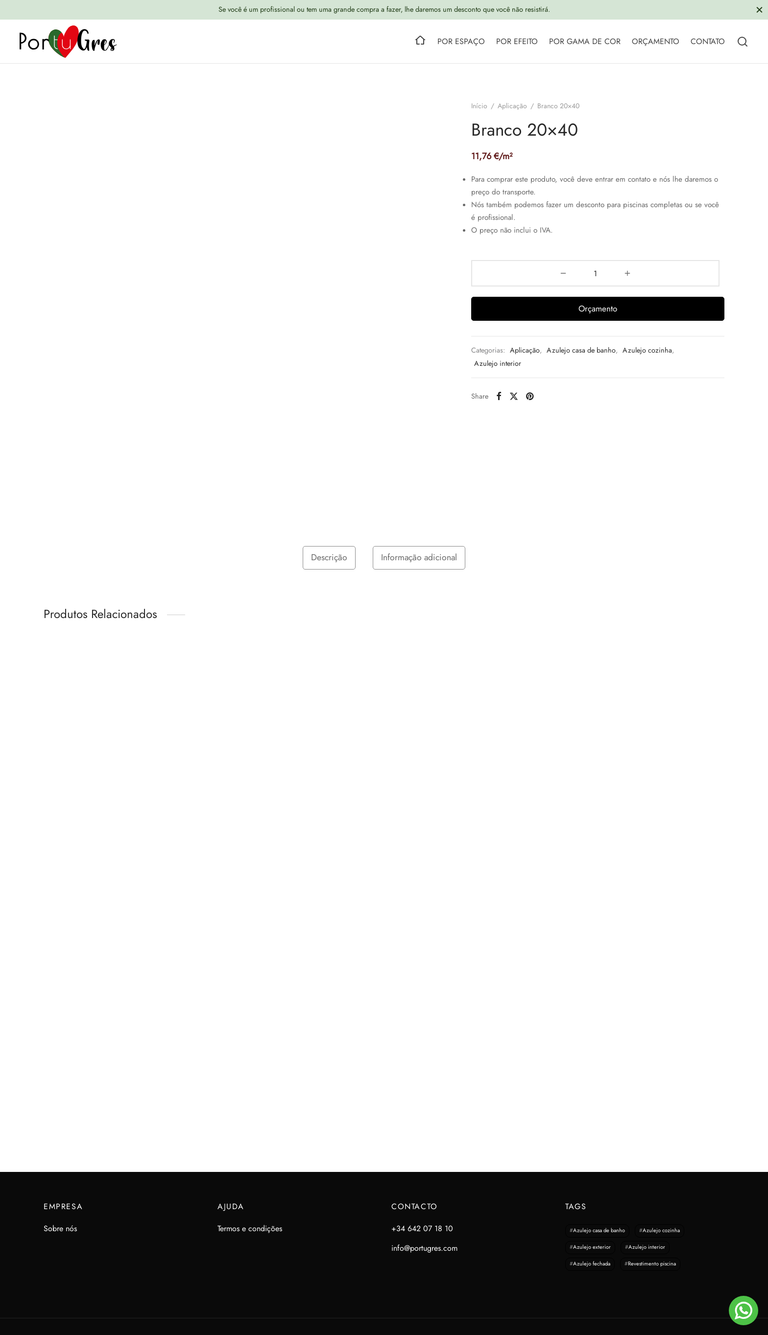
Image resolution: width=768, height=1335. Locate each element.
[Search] (742, 42)
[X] (513, 396)
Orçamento (597, 308)
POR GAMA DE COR (585, 41)
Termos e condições (249, 1228)
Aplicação (512, 106)
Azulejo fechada (591, 1264)
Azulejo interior (497, 363)
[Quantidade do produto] (595, 273)
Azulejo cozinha (647, 350)
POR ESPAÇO (461, 41)
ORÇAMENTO (655, 41)
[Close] (759, 9)
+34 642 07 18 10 (422, 1228)
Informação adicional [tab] (419, 557)
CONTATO (708, 41)
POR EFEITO (517, 41)
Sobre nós (60, 1228)
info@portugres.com (424, 1248)
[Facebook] (498, 396)
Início (479, 106)
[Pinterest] (529, 396)
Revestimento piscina (652, 1264)
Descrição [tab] (329, 557)
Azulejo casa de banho (581, 350)
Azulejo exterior (592, 1247)
